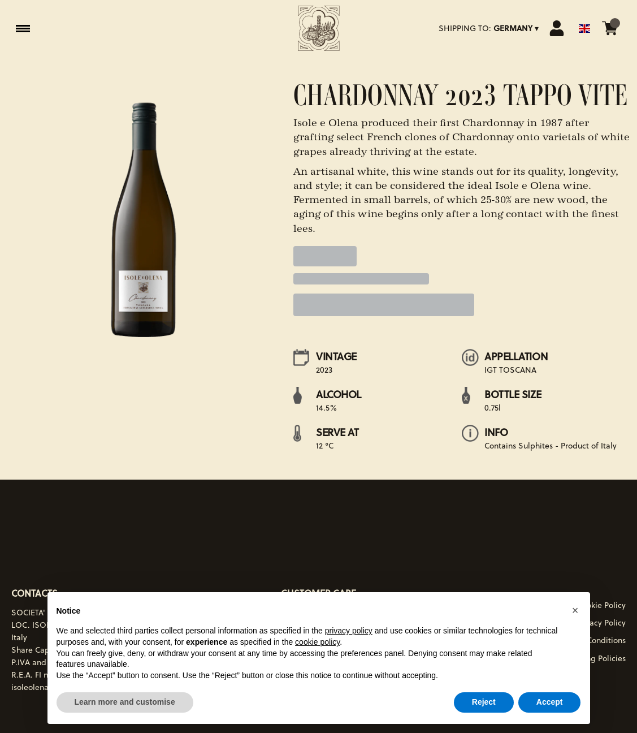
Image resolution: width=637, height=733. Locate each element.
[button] (575, 610)
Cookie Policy (601, 605)
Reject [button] (484, 701)
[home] (318, 28)
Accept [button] (549, 701)
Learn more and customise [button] (125, 701)
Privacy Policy (601, 622)
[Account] (557, 28)
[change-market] (489, 28)
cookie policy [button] (317, 641)
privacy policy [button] (348, 630)
